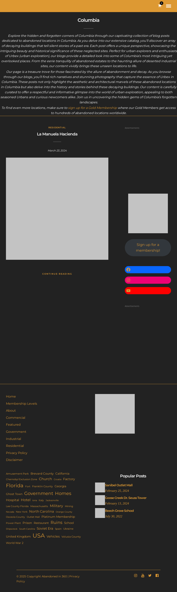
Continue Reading (57, 273)
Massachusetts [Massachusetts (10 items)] (39, 506)
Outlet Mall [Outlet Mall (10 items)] (33, 517)
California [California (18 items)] (62, 473)
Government (16, 432)
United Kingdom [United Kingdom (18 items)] (18, 536)
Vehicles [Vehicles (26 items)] (53, 536)
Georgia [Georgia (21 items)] (60, 486)
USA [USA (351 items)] (39, 535)
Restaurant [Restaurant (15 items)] (41, 522)
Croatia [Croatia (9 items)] (57, 479)
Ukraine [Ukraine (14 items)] (68, 528)
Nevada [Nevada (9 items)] (10, 511)
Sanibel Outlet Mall (119, 485)
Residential (57, 127)
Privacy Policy (16, 453)
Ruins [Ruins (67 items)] (56, 522)
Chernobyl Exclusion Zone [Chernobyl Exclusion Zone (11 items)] (21, 479)
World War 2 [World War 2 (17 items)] (14, 543)
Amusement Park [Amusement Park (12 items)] (17, 473)
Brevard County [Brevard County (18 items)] (42, 473)
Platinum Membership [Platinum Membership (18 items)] (58, 517)
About (11, 410)
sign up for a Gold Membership (92, 108)
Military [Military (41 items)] (56, 505)
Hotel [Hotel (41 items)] (26, 500)
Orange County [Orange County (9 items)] (64, 511)
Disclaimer (14, 460)
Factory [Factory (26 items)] (69, 479)
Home (11, 396)
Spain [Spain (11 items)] (58, 528)
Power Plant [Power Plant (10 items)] (13, 523)
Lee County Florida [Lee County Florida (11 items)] (17, 506)
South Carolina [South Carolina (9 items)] (27, 528)
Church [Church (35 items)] (45, 479)
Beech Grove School (119, 511)
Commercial (15, 418)
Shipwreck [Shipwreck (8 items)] (11, 529)
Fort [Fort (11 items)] (27, 486)
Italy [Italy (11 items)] (41, 500)
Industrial (13, 439)
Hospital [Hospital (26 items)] (12, 500)
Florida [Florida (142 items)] (14, 485)
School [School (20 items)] (69, 523)
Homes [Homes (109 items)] (63, 493)
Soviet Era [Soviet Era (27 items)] (45, 528)
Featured (13, 424)
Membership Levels (21, 403)
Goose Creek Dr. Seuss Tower (125, 498)
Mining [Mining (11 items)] (69, 506)
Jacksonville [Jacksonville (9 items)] (52, 500)
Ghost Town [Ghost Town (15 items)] (14, 494)
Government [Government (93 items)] (38, 493)
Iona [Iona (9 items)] (34, 500)
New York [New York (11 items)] (21, 511)
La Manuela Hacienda (57, 134)
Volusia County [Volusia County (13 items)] (71, 536)
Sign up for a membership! (148, 248)
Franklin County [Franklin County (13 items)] (42, 486)
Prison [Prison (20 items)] (27, 523)
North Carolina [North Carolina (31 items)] (41, 511)
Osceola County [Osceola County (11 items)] (15, 516)
